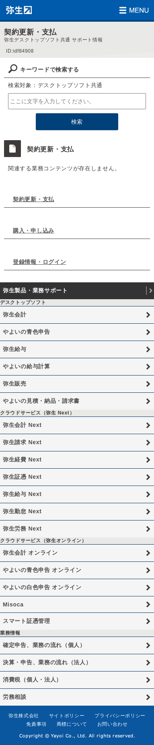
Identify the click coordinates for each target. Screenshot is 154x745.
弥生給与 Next (22, 494)
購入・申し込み (33, 230)
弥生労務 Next (22, 528)
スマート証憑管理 (26, 621)
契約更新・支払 (33, 199)
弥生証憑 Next (22, 477)
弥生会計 (15, 314)
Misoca (13, 604)
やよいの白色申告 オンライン (42, 587)
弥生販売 (15, 383)
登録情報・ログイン (39, 262)
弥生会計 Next (22, 425)
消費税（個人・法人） (32, 679)
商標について (72, 724)
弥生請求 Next (22, 442)
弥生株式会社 (23, 715)
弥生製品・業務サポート (35, 290)
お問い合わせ (112, 724)
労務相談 (15, 697)
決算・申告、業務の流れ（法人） (47, 662)
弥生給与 (15, 349)
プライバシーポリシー (120, 715)
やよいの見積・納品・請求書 (41, 401)
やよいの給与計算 (26, 366)
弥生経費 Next (22, 459)
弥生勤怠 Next (22, 511)
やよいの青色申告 (26, 332)
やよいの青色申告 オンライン (42, 570)
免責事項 (36, 724)
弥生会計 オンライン (30, 552)
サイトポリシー (67, 715)
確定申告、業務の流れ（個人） (44, 645)
